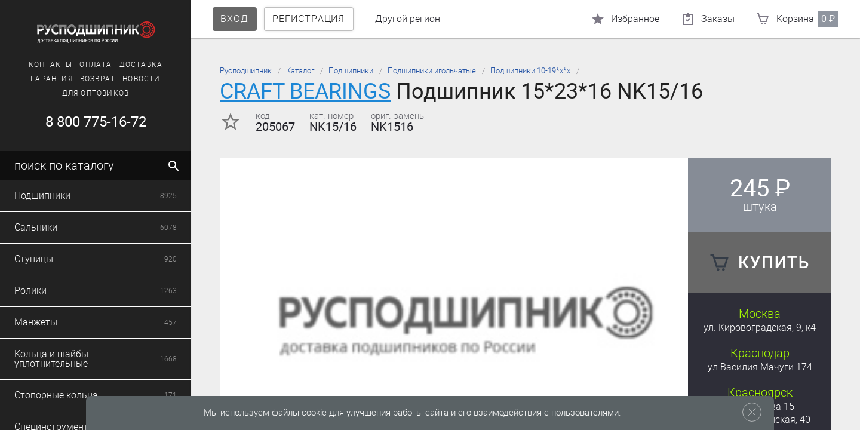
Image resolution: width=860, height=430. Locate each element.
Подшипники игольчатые (432, 70)
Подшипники (350, 70)
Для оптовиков (96, 93)
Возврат (97, 79)
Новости (141, 79)
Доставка (141, 64)
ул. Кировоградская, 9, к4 (760, 327)
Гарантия (51, 79)
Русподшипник (246, 70)
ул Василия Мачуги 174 (760, 367)
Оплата (95, 64)
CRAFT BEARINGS (305, 91)
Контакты (51, 64)
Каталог (300, 70)
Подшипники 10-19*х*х (530, 70)
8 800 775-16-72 (95, 122)
